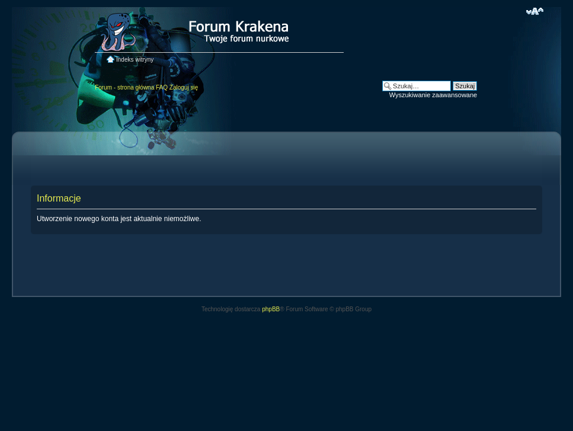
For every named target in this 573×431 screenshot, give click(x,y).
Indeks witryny (134, 59)
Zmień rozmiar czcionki (534, 11)
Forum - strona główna (124, 87)
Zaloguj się (183, 87)
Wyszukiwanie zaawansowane (433, 94)
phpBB (271, 309)
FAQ (162, 87)
